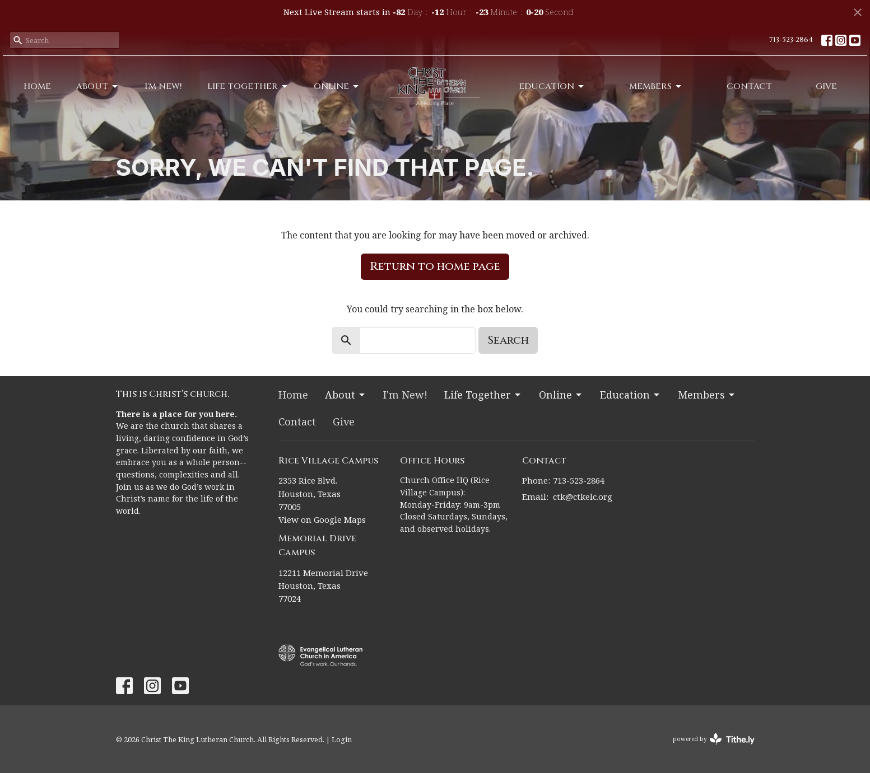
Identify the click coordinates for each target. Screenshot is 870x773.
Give (826, 86)
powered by (714, 739)
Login (342, 739)
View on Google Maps (322, 519)
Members (656, 86)
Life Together (248, 86)
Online (337, 86)
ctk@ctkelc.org (582, 496)
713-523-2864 (791, 40)
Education (552, 86)
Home (37, 86)
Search (508, 340)
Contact (749, 86)
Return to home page (435, 266)
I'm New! (163, 86)
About (97, 86)
